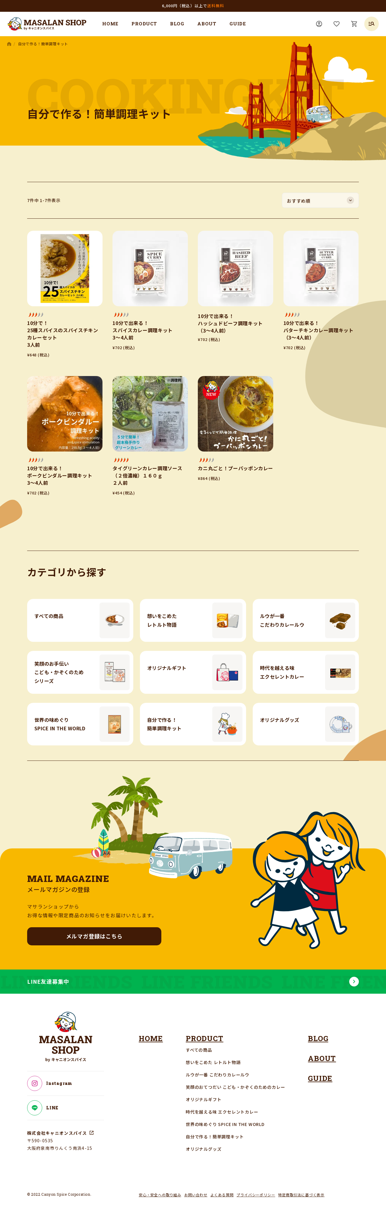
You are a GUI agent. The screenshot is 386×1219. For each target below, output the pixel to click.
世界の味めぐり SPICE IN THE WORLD (225, 1124)
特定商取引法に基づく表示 (301, 1194)
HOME (110, 24)
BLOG (177, 24)
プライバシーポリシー (255, 1194)
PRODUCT (144, 24)
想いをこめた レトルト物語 (213, 1062)
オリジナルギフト (203, 1099)
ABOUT (207, 24)
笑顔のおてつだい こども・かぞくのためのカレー (235, 1087)
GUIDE (237, 24)
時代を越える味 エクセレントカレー (222, 1112)
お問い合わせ (195, 1194)
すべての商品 (199, 1050)
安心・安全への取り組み (160, 1194)
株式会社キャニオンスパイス (57, 1133)
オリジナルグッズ (203, 1149)
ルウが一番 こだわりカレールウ (217, 1075)
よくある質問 (222, 1194)
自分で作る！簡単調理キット (215, 1137)
